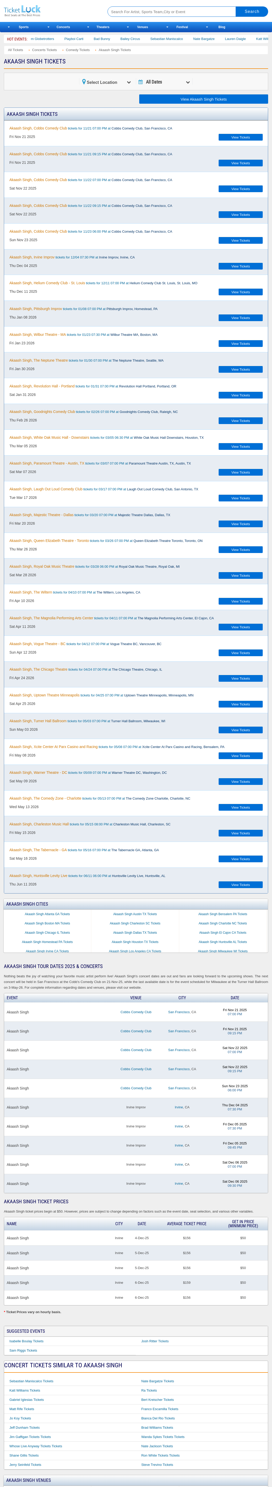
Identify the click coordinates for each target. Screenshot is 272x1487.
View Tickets (240, 137)
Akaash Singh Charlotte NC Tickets (223, 923)
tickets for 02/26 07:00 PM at (93, 412)
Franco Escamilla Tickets (159, 1409)
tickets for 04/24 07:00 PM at (85, 669)
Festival (182, 27)
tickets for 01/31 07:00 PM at (92, 386)
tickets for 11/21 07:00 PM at (90, 128)
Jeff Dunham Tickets (24, 1427)
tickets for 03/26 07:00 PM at (105, 541)
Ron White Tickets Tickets (160, 1455)
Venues (142, 27)
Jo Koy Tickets (20, 1418)
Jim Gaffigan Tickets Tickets (30, 1437)
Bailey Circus (138, 39)
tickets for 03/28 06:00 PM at (94, 566)
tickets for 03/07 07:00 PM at (100, 463)
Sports (24, 27)
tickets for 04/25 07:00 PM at (101, 695)
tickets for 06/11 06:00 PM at (87, 876)
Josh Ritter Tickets (155, 1341)
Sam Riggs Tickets (23, 1350)
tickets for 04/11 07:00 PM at (111, 618)
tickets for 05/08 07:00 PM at (116, 747)
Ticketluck (50, 11)
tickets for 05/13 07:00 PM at (99, 798)
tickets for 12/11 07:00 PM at (103, 283)
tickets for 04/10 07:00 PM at (74, 592)
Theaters (102, 27)
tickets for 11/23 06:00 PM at (90, 231)
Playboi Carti (81, 39)
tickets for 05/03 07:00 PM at (87, 721)
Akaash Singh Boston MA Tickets (47, 923)
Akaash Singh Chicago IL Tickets (47, 933)
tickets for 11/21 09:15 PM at (90, 154)
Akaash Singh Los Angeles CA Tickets (135, 951)
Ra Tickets (149, 1390)
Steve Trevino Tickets (157, 1465)
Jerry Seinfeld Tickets (25, 1465)
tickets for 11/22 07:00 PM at (90, 180)
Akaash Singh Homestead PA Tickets (47, 942)
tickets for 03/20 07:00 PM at (89, 515)
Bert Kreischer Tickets (157, 1400)
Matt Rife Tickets (21, 1409)
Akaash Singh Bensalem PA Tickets (223, 914)
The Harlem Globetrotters (43, 39)
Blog (221, 27)
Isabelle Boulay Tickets (26, 1341)
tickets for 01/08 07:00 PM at (83, 309)
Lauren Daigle (243, 39)
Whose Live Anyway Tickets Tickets (35, 1446)
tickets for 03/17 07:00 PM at (103, 489)
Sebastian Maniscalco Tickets (31, 1381)
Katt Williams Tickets (24, 1390)
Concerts (63, 27)
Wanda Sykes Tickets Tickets (163, 1437)
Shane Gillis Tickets (23, 1455)
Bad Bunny (109, 39)
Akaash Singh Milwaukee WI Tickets (223, 951)
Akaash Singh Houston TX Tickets (135, 942)
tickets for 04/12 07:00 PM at (85, 644)
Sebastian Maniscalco (174, 39)
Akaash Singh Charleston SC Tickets (135, 923)
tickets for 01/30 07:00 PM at (86, 360)
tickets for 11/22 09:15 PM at (90, 206)
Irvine (179, 1107)
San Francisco (178, 1012)
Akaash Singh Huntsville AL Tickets (223, 942)
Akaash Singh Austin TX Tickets (135, 914)
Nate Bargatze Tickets (157, 1381)
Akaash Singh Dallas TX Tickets (135, 933)
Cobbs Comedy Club (136, 1012)
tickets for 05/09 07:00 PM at (88, 772)
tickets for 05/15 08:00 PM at (89, 824)
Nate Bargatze (211, 39)
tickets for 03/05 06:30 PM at (106, 437)
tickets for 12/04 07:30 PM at (72, 257)
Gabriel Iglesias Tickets (26, 1400)
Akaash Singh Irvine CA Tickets (47, 951)
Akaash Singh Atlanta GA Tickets (47, 914)
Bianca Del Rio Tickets (158, 1418)
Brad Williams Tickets (157, 1427)
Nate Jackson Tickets (157, 1446)
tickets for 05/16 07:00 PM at (84, 850)
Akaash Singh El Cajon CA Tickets (222, 933)
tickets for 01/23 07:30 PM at (83, 334)
